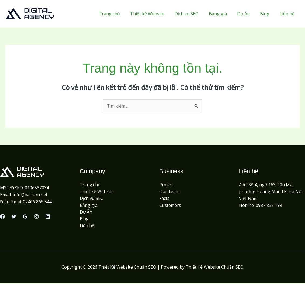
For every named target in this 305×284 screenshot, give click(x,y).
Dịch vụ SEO (194, 14)
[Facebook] (2, 216)
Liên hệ (287, 14)
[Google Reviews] (25, 216)
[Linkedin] (47, 216)
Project (166, 185)
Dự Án (247, 14)
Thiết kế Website (156, 14)
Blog (267, 14)
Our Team (169, 192)
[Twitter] (13, 216)
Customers (170, 205)
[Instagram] (36, 216)
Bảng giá (223, 14)
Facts (164, 198)
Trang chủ (119, 14)
